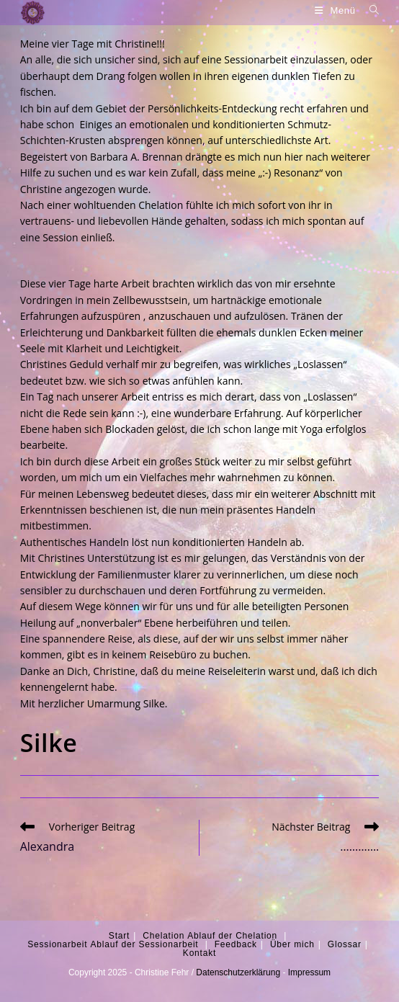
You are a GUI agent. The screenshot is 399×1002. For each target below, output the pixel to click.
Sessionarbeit (57, 944)
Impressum (309, 972)
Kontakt (199, 953)
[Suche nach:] (369, 10)
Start (119, 936)
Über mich (292, 944)
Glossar (345, 944)
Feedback (236, 944)
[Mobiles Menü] (337, 10)
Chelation (163, 936)
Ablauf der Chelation (232, 936)
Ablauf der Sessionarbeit (145, 944)
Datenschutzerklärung (238, 972)
